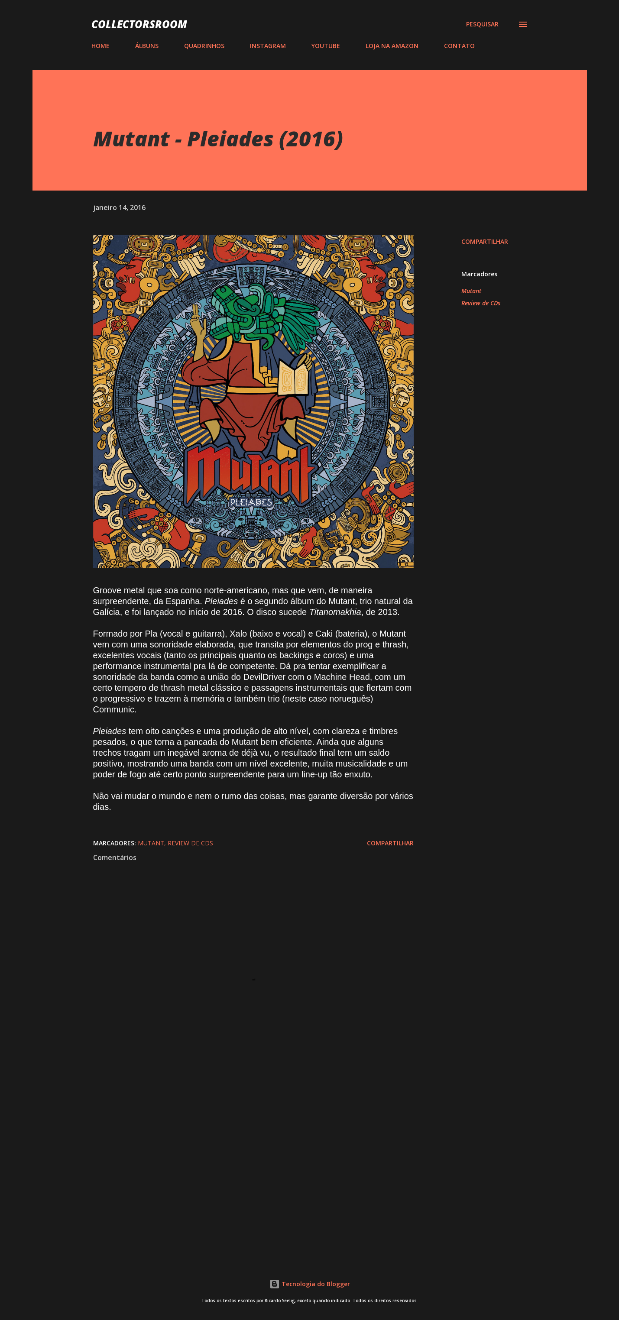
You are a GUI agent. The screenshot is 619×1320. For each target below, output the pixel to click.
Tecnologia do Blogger (309, 1284)
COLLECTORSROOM (139, 24)
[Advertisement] (239, 1147)
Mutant (471, 291)
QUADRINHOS (204, 46)
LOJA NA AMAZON (392, 46)
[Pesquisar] (482, 24)
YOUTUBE (325, 46)
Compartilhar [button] (484, 241)
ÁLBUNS (147, 46)
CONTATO (459, 46)
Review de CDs (480, 303)
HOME (100, 46)
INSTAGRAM (268, 46)
